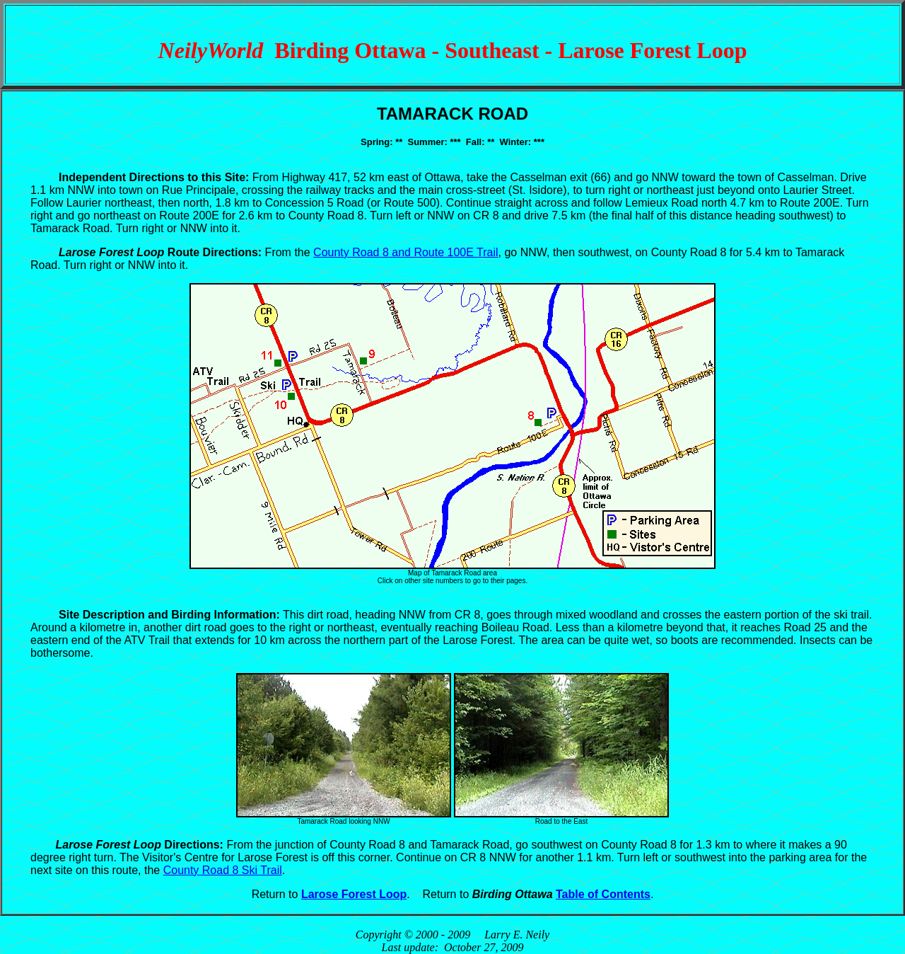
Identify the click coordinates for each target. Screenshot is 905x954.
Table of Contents (603, 894)
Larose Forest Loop (354, 894)
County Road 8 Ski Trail (222, 870)
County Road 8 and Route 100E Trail (405, 252)
